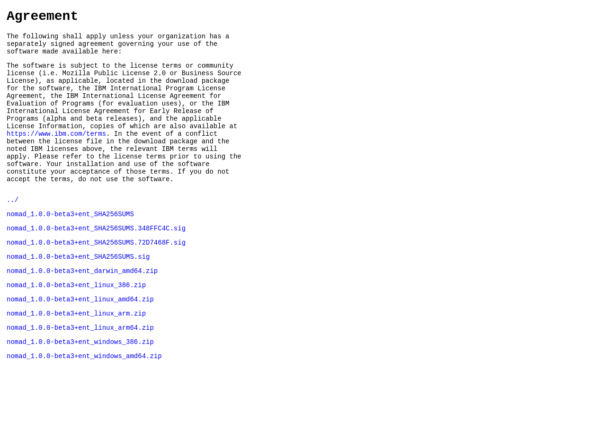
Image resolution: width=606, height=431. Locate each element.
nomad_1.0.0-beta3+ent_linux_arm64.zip (80, 371)
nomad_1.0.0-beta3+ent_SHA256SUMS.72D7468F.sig (96, 277)
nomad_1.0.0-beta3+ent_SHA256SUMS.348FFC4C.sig (96, 262)
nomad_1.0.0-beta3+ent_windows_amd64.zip (84, 402)
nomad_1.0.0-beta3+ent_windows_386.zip (80, 387)
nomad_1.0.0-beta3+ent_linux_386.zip (76, 324)
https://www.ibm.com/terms (56, 154)
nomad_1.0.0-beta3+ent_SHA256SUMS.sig (78, 293)
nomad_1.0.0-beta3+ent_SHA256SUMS (70, 246)
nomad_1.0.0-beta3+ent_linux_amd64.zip (80, 340)
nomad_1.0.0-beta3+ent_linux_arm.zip (76, 356)
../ (12, 231)
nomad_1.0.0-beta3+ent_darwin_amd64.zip (82, 309)
